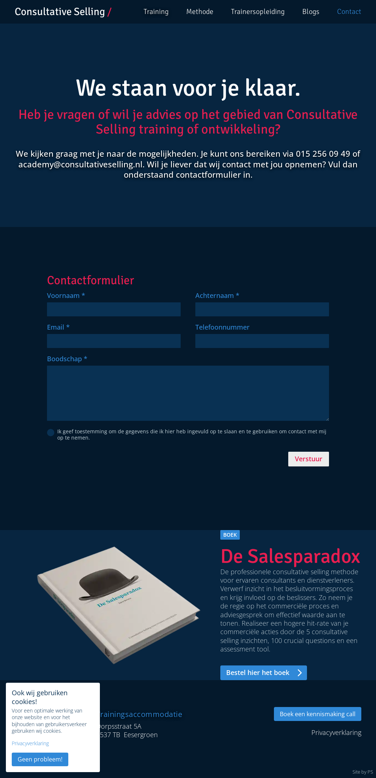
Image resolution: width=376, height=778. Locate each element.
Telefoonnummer (222, 327)
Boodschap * (67, 358)
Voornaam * (66, 295)
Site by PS (362, 772)
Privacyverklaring (30, 743)
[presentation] (103, 463)
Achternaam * (217, 295)
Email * (58, 327)
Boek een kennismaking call (317, 714)
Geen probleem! (40, 759)
